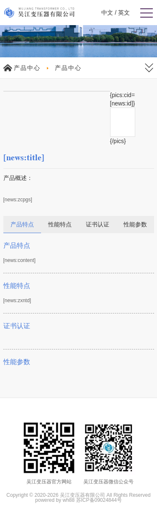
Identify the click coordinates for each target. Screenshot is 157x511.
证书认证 (97, 224)
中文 (107, 12)
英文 (124, 12)
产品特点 (22, 224)
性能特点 (60, 224)
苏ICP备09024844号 (99, 500)
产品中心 (27, 67)
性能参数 (135, 224)
